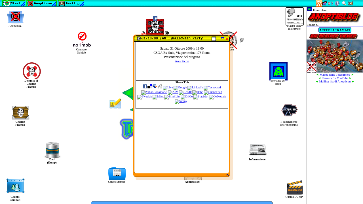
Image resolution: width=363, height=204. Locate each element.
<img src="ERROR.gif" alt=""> (181, 105)
